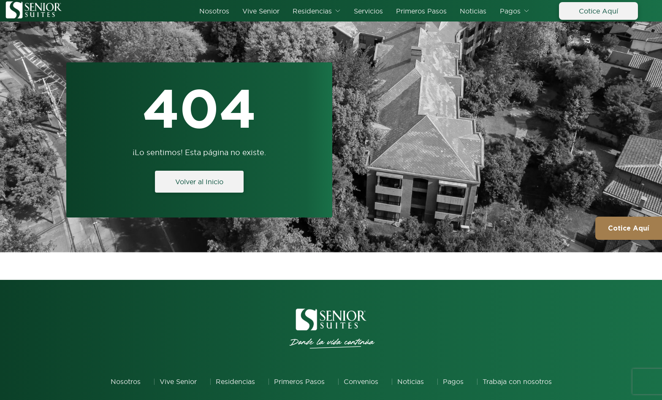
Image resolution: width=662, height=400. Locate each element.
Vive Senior (260, 11)
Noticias (473, 11)
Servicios (368, 11)
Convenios (361, 381)
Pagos (510, 11)
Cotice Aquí (598, 11)
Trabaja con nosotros (517, 381)
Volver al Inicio (199, 181)
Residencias (312, 11)
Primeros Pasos (421, 11)
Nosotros (214, 11)
